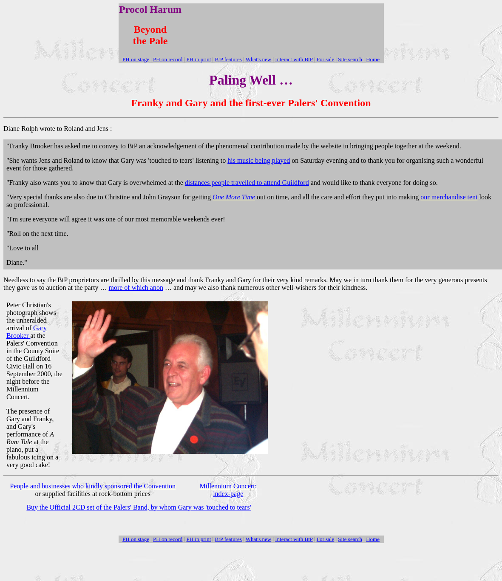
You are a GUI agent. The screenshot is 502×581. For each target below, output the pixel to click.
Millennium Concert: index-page (228, 489)
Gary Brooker (26, 331)
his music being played (258, 160)
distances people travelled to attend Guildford (247, 182)
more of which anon (135, 287)
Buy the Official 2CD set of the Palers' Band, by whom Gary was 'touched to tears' (138, 507)
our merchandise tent (448, 197)
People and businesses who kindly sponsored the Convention (93, 486)
